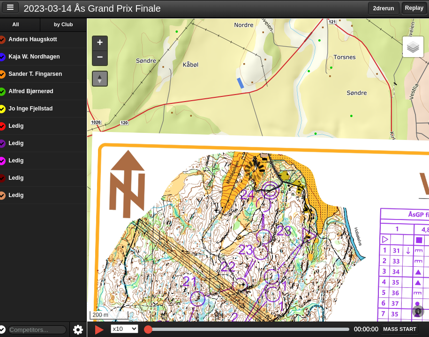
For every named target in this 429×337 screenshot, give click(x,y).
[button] (107, 44)
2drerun (383, 8)
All (23, 24)
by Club (70, 24)
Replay (414, 8)
